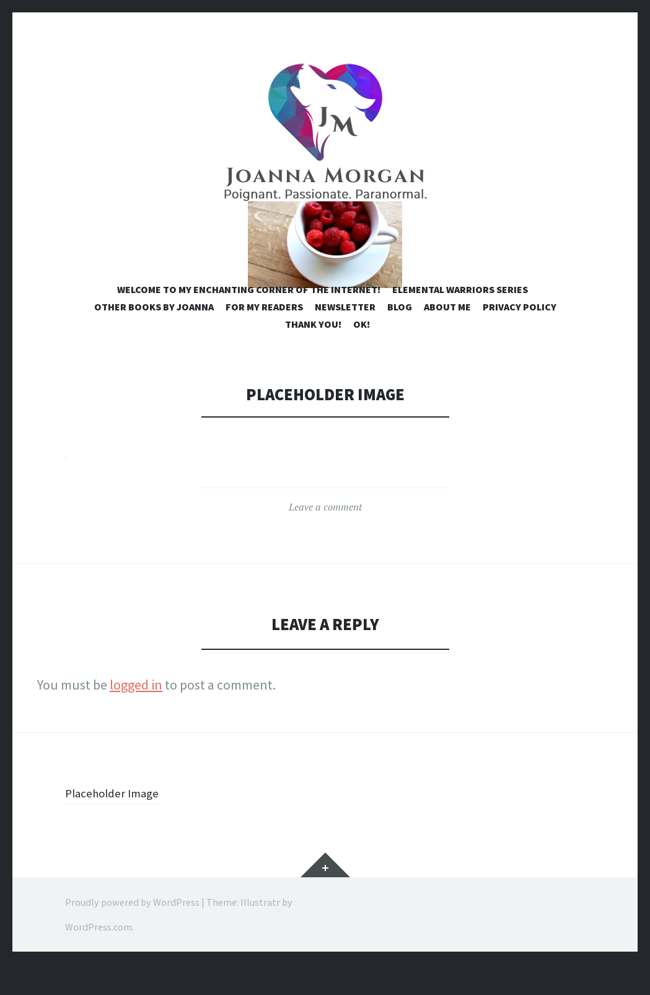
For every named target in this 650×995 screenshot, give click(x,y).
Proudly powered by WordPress (132, 933)
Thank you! (313, 355)
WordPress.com (98, 958)
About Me (447, 337)
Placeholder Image (118, 823)
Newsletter (345, 337)
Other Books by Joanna (154, 337)
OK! (361, 355)
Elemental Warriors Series (460, 320)
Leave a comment (325, 538)
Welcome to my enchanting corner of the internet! (248, 320)
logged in (136, 715)
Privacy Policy (519, 337)
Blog (399, 337)
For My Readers (264, 337)
